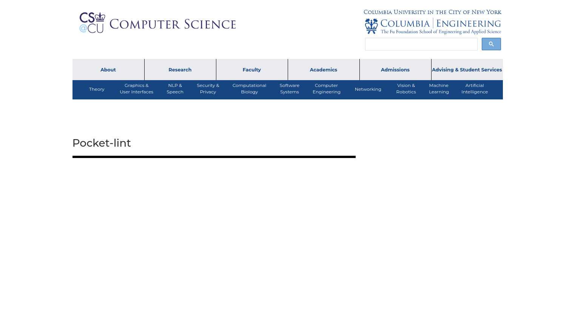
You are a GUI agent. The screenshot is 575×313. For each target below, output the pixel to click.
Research (180, 70)
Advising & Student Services (467, 70)
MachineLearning (439, 88)
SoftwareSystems (290, 88)
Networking (368, 89)
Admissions (395, 70)
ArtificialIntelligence (474, 88)
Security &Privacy (208, 88)
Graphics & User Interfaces (136, 88)
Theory (97, 89)
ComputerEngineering (327, 88)
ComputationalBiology (250, 88)
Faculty (252, 70)
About (108, 70)
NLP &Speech (175, 88)
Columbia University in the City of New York (432, 12)
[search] (420, 44)
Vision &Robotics (406, 88)
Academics (324, 70)
